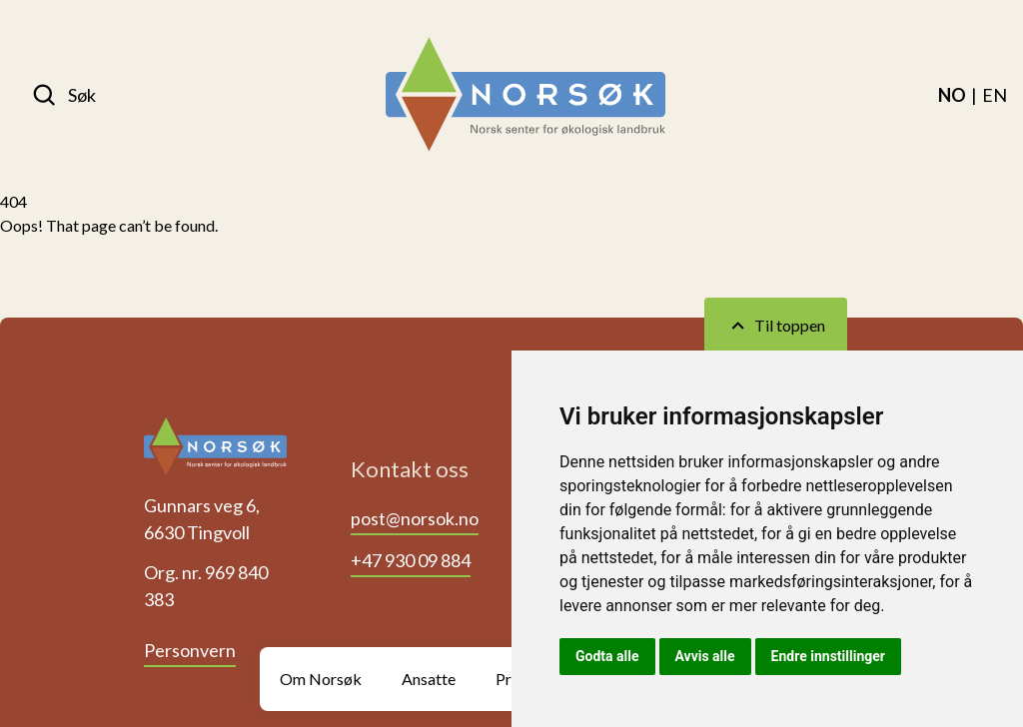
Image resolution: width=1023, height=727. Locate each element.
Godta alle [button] (607, 656)
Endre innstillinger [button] (828, 656)
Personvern (190, 650)
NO (952, 95)
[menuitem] (952, 95)
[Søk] (64, 95)
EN (994, 95)
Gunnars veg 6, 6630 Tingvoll (202, 518)
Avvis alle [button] (705, 656)
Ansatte (429, 678)
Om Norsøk (321, 678)
